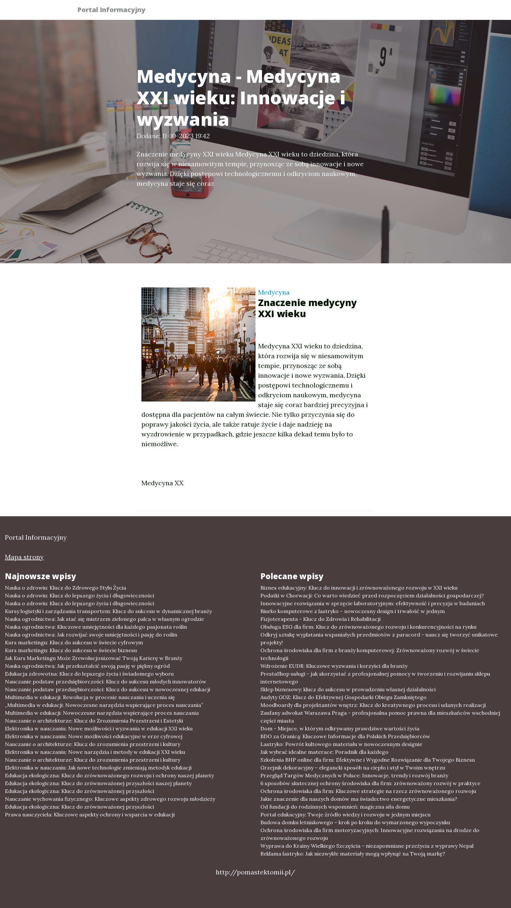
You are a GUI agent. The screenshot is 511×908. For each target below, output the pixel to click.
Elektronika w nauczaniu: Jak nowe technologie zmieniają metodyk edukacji (98, 767)
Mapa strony (24, 557)
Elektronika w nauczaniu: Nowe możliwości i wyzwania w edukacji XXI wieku (99, 728)
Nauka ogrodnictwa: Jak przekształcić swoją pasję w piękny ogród (87, 666)
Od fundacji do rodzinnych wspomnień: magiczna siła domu (335, 806)
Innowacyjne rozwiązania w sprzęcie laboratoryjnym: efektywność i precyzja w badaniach (372, 603)
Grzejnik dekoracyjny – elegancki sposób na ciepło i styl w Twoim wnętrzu (352, 767)
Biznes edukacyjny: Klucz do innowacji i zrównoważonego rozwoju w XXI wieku (359, 587)
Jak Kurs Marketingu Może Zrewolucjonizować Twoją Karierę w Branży (93, 658)
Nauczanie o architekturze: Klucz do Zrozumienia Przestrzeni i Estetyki (94, 720)
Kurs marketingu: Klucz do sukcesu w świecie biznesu (71, 650)
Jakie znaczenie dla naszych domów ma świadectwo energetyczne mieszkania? (358, 799)
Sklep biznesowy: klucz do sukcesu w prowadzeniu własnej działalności (348, 689)
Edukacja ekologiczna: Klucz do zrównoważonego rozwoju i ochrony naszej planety (109, 775)
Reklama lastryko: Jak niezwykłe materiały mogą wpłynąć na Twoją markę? (352, 853)
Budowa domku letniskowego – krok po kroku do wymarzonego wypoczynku (355, 822)
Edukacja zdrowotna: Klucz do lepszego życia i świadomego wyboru (89, 673)
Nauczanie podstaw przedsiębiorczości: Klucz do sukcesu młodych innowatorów (105, 681)
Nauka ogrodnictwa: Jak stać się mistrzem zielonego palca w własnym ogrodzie (104, 619)
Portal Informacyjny (115, 10)
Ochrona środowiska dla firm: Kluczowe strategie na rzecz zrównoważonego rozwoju (368, 791)
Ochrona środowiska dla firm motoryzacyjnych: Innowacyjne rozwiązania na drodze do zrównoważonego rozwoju (369, 834)
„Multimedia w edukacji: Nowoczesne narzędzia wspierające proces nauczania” (104, 705)
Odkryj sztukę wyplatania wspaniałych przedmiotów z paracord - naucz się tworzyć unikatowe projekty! (379, 638)
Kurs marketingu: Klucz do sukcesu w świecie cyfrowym (74, 642)
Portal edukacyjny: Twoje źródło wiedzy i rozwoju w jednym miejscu (345, 814)
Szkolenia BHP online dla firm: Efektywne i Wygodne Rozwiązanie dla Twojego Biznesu (367, 759)
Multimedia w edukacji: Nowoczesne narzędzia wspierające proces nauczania (102, 713)
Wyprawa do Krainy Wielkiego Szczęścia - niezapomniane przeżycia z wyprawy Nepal (367, 845)
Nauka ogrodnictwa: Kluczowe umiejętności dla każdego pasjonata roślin (96, 626)
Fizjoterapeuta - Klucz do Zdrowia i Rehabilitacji (320, 619)
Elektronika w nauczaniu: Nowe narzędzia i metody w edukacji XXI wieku (95, 752)
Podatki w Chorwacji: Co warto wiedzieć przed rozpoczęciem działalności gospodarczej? (372, 595)
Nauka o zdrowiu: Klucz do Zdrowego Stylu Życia (65, 587)
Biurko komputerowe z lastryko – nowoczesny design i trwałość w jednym (352, 611)
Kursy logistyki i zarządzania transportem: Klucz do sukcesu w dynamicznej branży (108, 611)
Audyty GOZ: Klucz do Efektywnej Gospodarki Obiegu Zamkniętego (343, 697)
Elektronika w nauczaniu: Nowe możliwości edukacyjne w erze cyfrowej (93, 736)
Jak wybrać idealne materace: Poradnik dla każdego (324, 752)
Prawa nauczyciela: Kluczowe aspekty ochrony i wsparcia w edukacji (90, 814)
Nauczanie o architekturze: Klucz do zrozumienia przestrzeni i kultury (92, 744)
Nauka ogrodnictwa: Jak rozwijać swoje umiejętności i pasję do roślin (91, 634)
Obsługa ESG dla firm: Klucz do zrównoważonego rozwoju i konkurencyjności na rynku (368, 626)
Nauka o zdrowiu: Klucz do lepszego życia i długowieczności (79, 595)
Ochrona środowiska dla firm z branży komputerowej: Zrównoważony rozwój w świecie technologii (369, 654)
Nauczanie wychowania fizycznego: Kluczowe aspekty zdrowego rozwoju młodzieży (110, 799)
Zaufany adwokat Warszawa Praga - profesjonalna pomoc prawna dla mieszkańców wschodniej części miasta (380, 717)
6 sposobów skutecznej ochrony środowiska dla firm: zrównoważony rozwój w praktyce (370, 783)
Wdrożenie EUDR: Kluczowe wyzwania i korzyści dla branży (333, 666)
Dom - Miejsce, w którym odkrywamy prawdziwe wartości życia (339, 728)
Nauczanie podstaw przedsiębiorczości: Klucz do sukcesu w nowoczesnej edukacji (107, 689)
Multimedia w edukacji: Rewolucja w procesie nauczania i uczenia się (90, 697)
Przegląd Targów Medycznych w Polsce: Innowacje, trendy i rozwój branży (354, 775)
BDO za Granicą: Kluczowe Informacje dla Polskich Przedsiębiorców (345, 736)
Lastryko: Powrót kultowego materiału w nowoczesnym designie (341, 744)
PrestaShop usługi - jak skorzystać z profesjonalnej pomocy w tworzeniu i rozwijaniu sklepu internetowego (375, 677)
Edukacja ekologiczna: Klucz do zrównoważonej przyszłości (79, 791)
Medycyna (274, 292)
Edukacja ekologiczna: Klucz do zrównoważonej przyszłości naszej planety (98, 783)
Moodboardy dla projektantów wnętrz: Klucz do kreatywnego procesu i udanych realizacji (373, 705)
